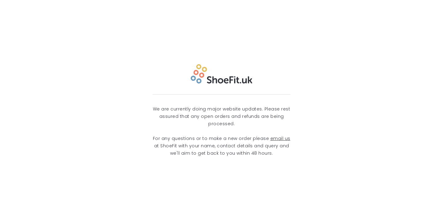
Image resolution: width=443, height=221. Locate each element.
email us (280, 138)
